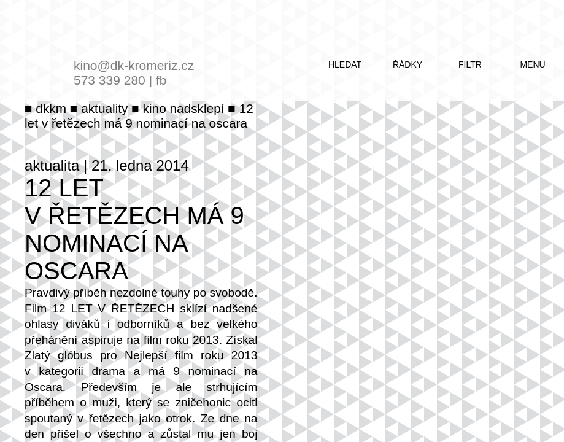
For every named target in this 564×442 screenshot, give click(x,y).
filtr (470, 64)
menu (532, 64)
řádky (407, 64)
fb (161, 80)
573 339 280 (109, 80)
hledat (344, 64)
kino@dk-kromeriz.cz (134, 65)
